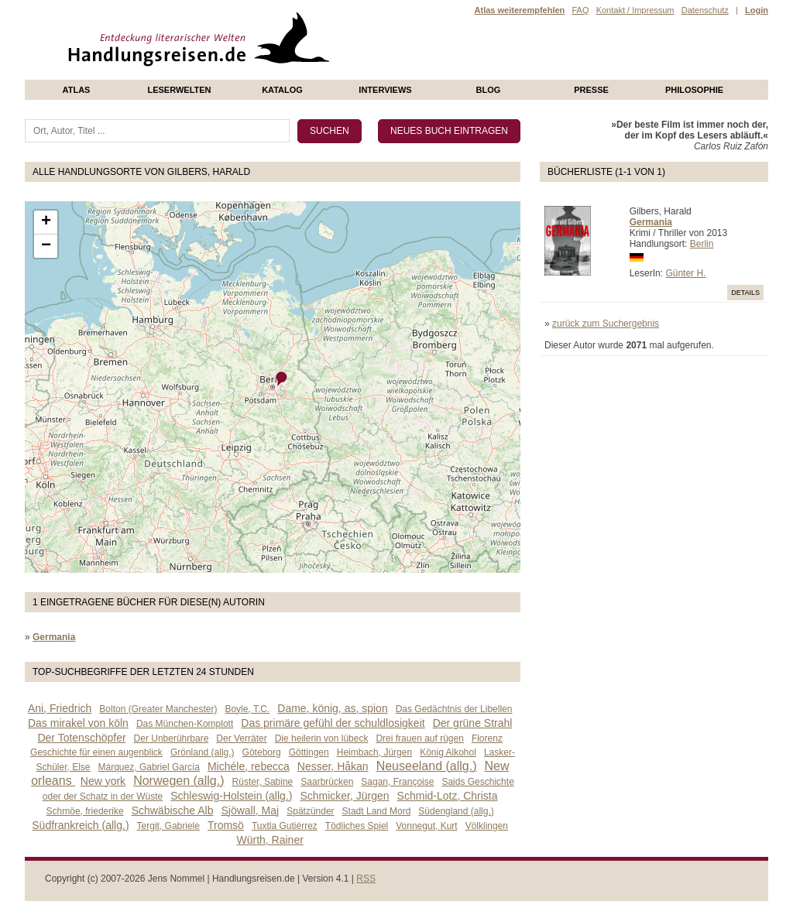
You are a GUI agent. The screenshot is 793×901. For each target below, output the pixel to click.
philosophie (694, 89)
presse (591, 89)
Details (745, 292)
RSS (366, 878)
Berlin (702, 243)
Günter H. (685, 273)
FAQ (580, 10)
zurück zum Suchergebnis (605, 323)
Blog (488, 89)
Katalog (282, 89)
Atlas (77, 89)
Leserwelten (179, 89)
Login (756, 10)
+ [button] (46, 222)
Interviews (385, 89)
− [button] (46, 246)
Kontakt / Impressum (635, 10)
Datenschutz (705, 10)
